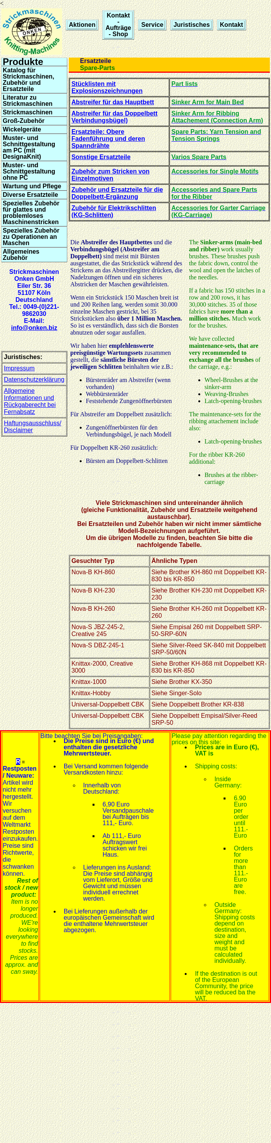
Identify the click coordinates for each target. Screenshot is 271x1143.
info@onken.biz (34, 327)
